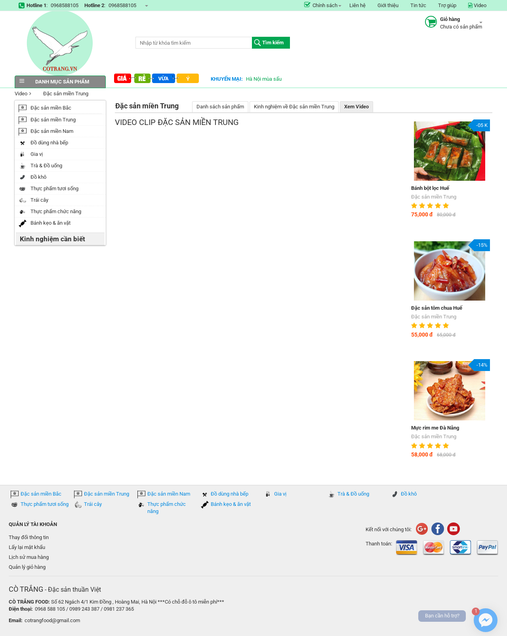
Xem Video (356, 107)
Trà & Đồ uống (353, 494)
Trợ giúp (447, 5)
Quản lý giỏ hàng (27, 567)
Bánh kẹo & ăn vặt (231, 504)
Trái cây (93, 504)
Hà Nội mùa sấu (264, 79)
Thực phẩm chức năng (166, 508)
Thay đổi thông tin (29, 537)
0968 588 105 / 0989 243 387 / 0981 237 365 (84, 609)
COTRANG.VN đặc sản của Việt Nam (60, 43)
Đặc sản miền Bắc (41, 494)
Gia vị (280, 494)
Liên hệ (357, 5)
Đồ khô (409, 494)
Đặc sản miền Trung (60, 94)
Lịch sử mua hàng (29, 557)
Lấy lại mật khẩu (27, 547)
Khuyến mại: (227, 79)
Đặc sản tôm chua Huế (436, 308)
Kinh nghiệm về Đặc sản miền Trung (294, 107)
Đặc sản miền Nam (168, 494)
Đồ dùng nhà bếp (229, 494)
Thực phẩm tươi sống (45, 504)
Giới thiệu (387, 5)
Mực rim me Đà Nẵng (435, 428)
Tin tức (418, 5)
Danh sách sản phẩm (220, 107)
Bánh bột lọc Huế (430, 188)
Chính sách (320, 5)
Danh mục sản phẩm (60, 82)
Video (477, 5)
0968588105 (64, 5)
